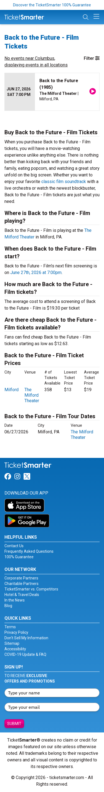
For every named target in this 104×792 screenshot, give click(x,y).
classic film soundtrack (63, 181)
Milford (11, 389)
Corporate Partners (21, 578)
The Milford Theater (31, 395)
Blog (8, 605)
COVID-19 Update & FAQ (25, 654)
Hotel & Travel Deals (21, 594)
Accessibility (15, 649)
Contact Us (14, 546)
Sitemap (11, 643)
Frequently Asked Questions (29, 551)
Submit (14, 723)
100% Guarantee (19, 557)
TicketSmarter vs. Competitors (31, 589)
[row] (52, 92)
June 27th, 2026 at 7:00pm (36, 272)
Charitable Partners (21, 583)
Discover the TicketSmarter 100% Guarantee (52, 5)
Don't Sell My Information (26, 638)
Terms (10, 627)
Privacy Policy (16, 632)
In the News (14, 600)
